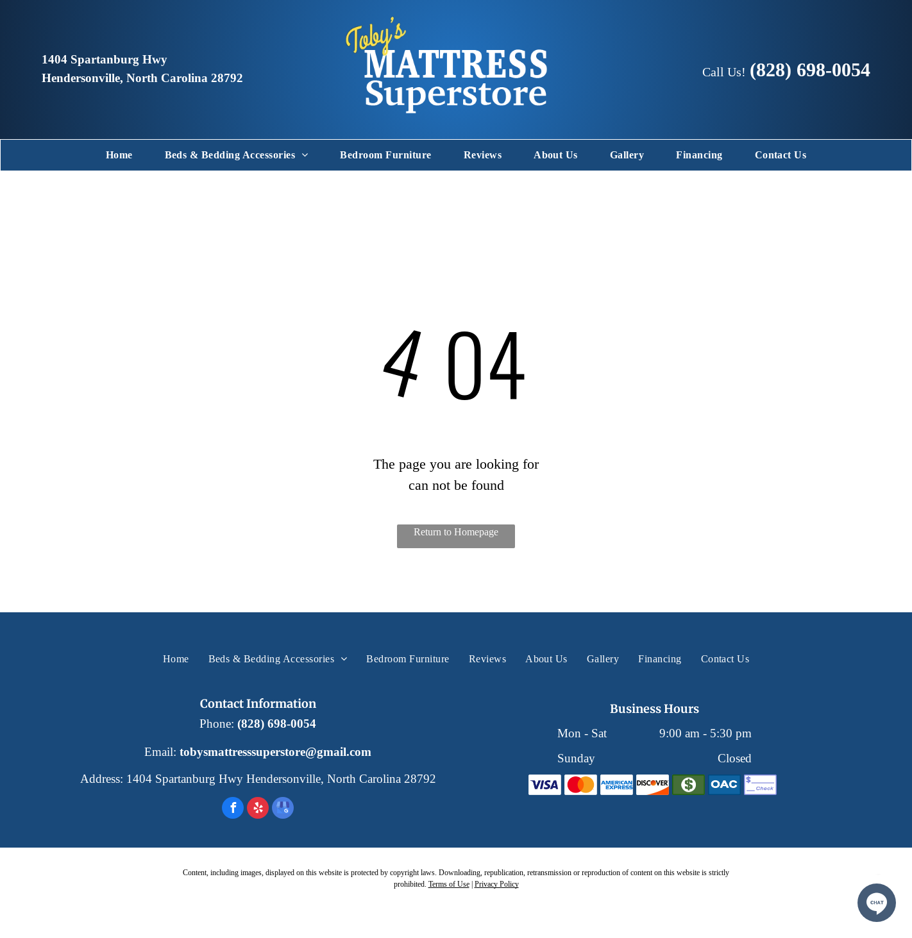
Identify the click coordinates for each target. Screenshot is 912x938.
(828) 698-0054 (810, 69)
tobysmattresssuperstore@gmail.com (275, 752)
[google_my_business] (283, 809)
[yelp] (258, 809)
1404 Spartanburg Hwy (104, 60)
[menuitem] (119, 155)
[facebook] (233, 809)
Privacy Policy (497, 884)
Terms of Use (448, 884)
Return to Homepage (456, 532)
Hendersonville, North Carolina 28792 (142, 78)
